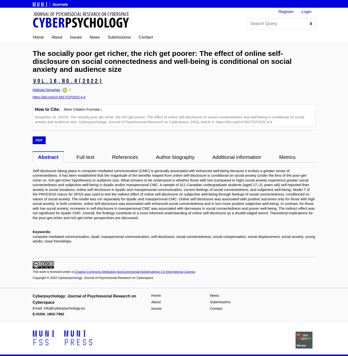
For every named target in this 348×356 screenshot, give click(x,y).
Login (306, 11)
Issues (76, 37)
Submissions (119, 37)
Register (286, 11)
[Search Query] (280, 24)
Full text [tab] (85, 157)
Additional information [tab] (236, 157)
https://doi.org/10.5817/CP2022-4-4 (59, 97)
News (95, 37)
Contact (146, 37)
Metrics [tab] (287, 157)
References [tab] (125, 157)
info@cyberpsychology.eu (64, 308)
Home (38, 37)
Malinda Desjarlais (46, 90)
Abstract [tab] (48, 157)
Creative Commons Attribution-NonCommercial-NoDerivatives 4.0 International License (134, 272)
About (56, 37)
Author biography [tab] (175, 157)
